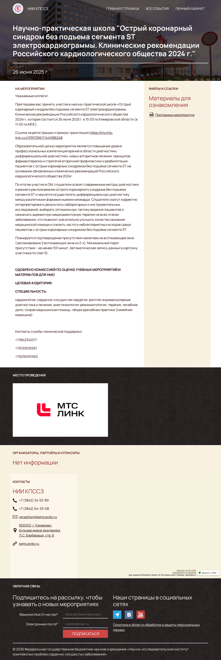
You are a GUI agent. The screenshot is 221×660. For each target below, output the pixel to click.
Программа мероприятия (174, 115)
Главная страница (122, 8)
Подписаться (85, 633)
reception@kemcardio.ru (38, 517)
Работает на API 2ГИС (186, 571)
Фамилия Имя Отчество (37, 614)
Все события (157, 8)
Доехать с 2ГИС (209, 573)
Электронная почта (41, 624)
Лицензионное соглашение (184, 573)
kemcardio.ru (29, 543)
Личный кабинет (190, 8)
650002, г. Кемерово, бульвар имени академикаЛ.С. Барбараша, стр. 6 (39, 530)
